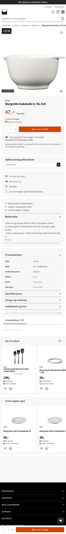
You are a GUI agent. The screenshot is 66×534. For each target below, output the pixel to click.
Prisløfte (13, 186)
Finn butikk (48, 7)
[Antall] (11, 129)
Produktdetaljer (13, 255)
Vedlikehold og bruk (15, 306)
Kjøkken (16, 25)
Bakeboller (36, 25)
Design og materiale (16, 300)
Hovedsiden (6, 25)
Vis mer (8, 239)
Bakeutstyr (25, 25)
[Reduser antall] (7, 129)
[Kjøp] (10, 389)
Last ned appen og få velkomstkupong (26, 191)
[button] (13, 122)
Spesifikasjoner (13, 293)
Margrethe (37, 281)
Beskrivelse (11, 216)
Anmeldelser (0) (14, 320)
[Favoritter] (5, 389)
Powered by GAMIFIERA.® (12, 330)
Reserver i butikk (40, 129)
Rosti (7, 100)
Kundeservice (59, 7)
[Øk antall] (15, 129)
